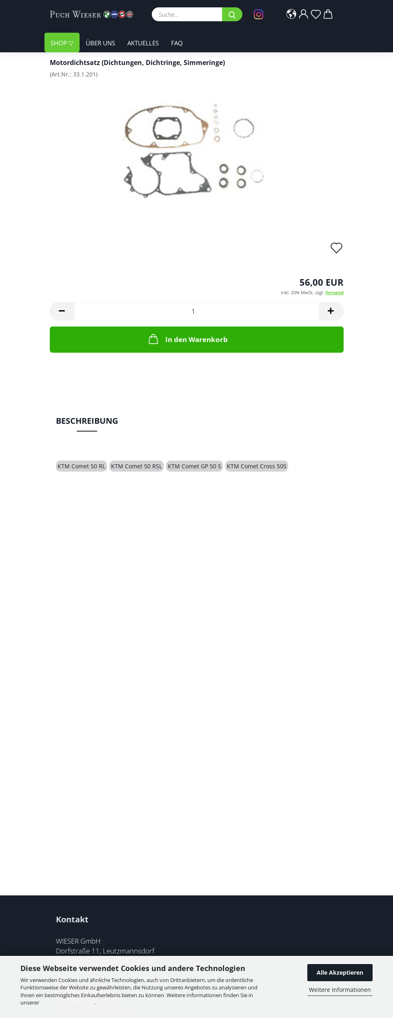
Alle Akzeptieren (340, 972)
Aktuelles (143, 43)
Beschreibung (87, 420)
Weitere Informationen (340, 989)
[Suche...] (232, 14)
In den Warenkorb (187, 338)
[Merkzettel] (316, 14)
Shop (60, 43)
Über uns (100, 43)
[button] (291, 14)
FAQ (177, 43)
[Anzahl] (196, 311)
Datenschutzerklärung (67, 1002)
